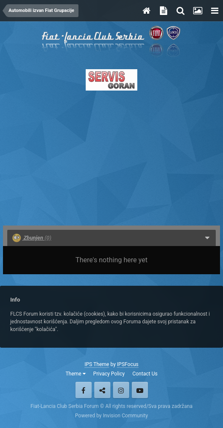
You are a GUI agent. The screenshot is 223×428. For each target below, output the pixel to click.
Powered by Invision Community (111, 416)
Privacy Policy (109, 374)
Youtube (140, 390)
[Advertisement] (111, 155)
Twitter (102, 390)
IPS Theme (96, 364)
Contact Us (144, 374)
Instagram (121, 390)
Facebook (83, 390)
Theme (76, 374)
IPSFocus (127, 364)
